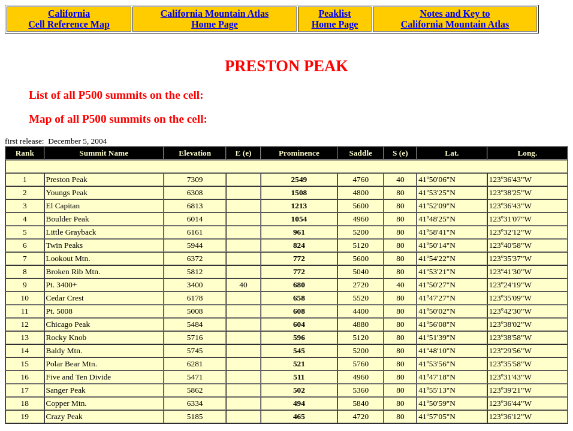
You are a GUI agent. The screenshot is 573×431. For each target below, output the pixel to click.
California (69, 13)
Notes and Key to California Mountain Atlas (455, 18)
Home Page (214, 24)
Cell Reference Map (69, 24)
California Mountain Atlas (215, 13)
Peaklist (334, 13)
